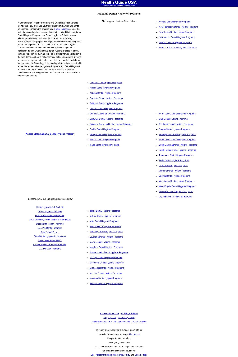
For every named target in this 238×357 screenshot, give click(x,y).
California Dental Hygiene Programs (106, 103)
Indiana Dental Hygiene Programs (105, 216)
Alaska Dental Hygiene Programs (105, 88)
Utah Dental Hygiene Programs (173, 165)
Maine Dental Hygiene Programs (105, 242)
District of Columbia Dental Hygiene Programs (111, 124)
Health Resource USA (101, 322)
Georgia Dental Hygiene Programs (105, 134)
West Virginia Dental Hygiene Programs (177, 186)
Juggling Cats (110, 317)
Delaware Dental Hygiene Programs (106, 119)
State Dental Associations (50, 240)
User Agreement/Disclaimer (103, 355)
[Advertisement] (50, 103)
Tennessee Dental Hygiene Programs (176, 155)
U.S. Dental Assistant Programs (49, 215)
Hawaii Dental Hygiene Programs (105, 139)
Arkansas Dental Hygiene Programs (106, 98)
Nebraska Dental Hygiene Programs (106, 283)
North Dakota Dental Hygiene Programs (177, 114)
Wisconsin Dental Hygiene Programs (176, 191)
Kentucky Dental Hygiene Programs (106, 231)
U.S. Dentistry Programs (50, 249)
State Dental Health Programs (49, 224)
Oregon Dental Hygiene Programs (174, 129)
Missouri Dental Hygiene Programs (106, 273)
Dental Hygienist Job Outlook (49, 207)
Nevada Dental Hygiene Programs (174, 22)
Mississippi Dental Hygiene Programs (107, 268)
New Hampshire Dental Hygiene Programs (178, 27)
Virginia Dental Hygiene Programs (174, 176)
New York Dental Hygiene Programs (175, 42)
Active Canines (140, 322)
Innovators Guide (122, 322)
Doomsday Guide (126, 317)
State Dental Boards (49, 232)
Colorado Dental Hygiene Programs (106, 108)
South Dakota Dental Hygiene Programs (177, 150)
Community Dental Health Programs (49, 244)
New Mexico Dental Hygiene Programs (177, 37)
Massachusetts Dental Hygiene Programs (109, 252)
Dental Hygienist (61, 29)
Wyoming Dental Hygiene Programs (175, 197)
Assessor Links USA (109, 313)
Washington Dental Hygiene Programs (176, 181)
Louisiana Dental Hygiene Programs (106, 237)
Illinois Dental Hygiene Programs (105, 211)
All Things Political (129, 313)
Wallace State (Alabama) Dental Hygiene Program (49, 134)
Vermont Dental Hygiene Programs (175, 171)
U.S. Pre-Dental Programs (50, 228)
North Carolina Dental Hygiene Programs (178, 48)
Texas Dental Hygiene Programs (174, 160)
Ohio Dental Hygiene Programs (173, 119)
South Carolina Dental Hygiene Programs (178, 145)
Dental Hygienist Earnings (50, 211)
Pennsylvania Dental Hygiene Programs (177, 134)
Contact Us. (134, 334)
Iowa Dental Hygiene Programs (104, 221)
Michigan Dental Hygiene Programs (106, 257)
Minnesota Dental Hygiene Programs (107, 263)
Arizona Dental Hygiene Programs (105, 93)
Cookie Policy (141, 355)
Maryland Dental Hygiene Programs (106, 247)
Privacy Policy (123, 355)
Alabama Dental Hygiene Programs (106, 82)
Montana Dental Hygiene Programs (106, 278)
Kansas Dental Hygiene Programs (105, 226)
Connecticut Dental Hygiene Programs (107, 114)
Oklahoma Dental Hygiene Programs (176, 124)
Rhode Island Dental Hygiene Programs (177, 139)
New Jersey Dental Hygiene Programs (176, 32)
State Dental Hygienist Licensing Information (49, 220)
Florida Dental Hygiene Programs (105, 129)
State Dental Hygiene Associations (50, 236)
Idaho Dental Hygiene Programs (104, 145)
